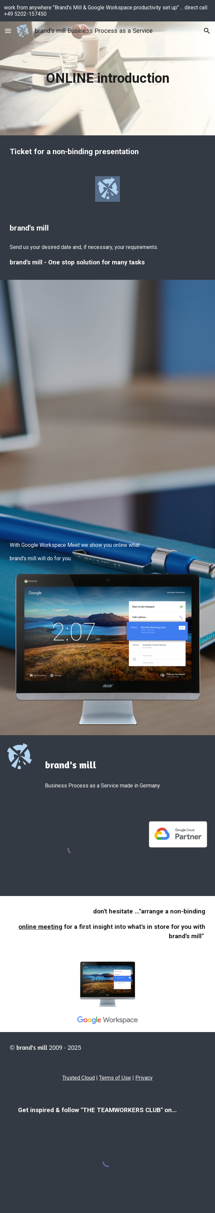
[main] (107, 78)
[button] (8, 30)
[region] (107, 10)
